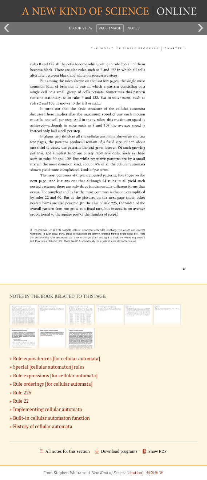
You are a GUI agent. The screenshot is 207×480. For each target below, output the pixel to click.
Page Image (110, 28)
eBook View (81, 28)
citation (135, 472)
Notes (133, 28)
